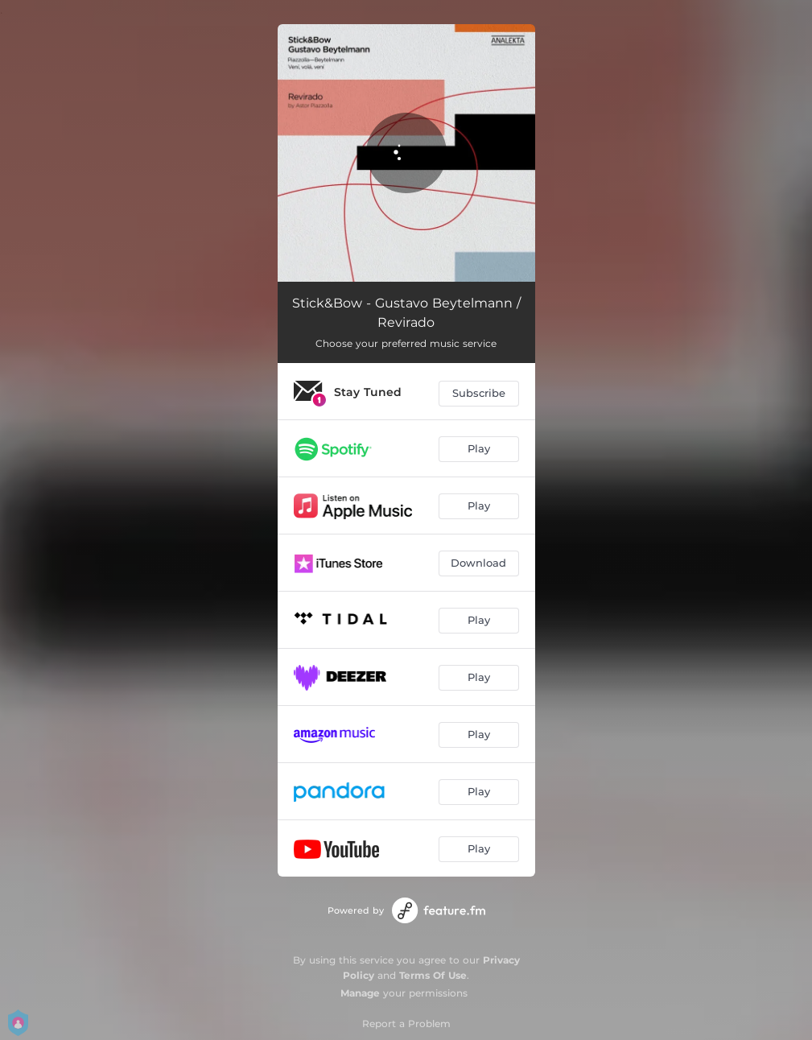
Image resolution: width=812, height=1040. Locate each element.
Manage (360, 993)
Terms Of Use (433, 975)
